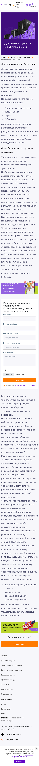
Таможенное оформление (11, 665)
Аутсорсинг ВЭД (8, 680)
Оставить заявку (19, 644)
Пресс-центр (6, 709)
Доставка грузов (8, 660)
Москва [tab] (4, 718)
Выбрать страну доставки (11, 670)
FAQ (3, 714)
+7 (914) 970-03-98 (19, 7)
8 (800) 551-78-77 (19, 3)
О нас (3, 704)
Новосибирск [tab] (7, 720)
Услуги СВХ (5, 684)
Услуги (4, 656)
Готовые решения (8, 675)
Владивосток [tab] (17, 718)
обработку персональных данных (25, 385)
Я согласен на (20, 385)
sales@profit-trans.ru (13, 734)
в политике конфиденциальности (22, 755)
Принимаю (19, 761)
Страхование (6, 694)
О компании (6, 699)
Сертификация (7, 689)
